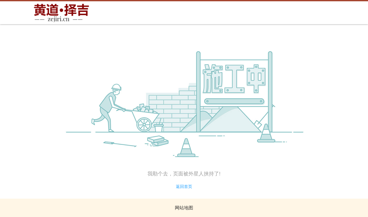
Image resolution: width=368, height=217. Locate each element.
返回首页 (184, 186)
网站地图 (184, 207)
